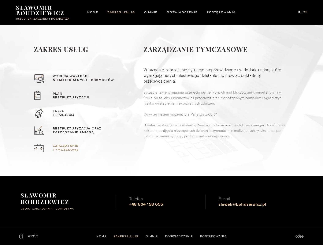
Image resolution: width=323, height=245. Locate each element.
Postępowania (221, 12)
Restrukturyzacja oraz (87, 131)
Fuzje (87, 113)
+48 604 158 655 (146, 204)
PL (300, 12)
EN (305, 12)
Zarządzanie (87, 148)
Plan (87, 96)
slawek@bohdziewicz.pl (242, 204)
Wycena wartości (87, 78)
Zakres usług (121, 12)
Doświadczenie (182, 12)
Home (92, 12)
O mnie (150, 12)
